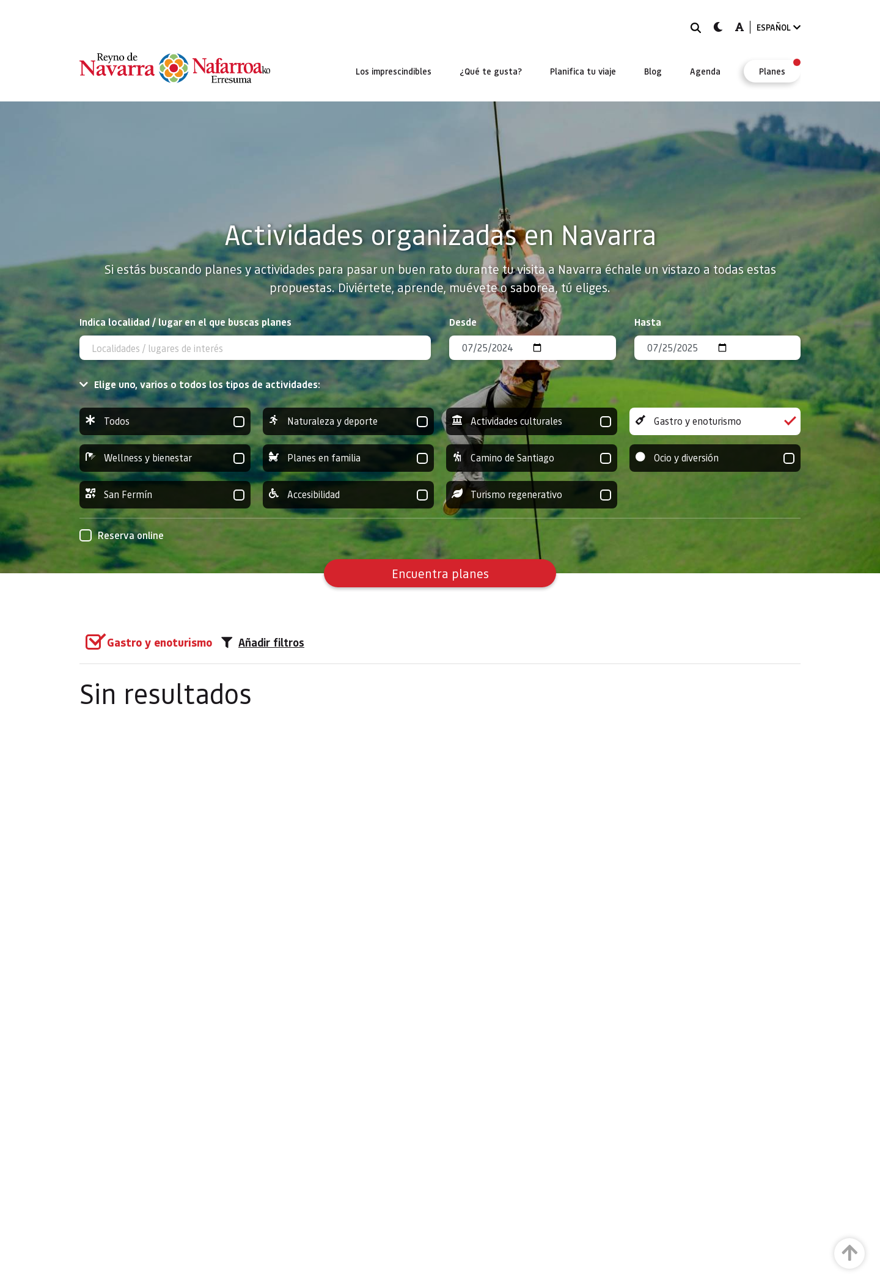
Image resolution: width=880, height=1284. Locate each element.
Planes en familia (348, 458)
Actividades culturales (531, 421)
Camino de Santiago (531, 458)
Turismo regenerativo (531, 494)
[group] (165, 421)
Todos (165, 421)
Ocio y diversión (715, 458)
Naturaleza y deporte (348, 421)
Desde (463, 321)
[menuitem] (393, 70)
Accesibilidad (348, 494)
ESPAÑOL (779, 27)
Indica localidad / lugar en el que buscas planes (185, 321)
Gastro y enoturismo (715, 421)
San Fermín (165, 494)
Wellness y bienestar (165, 458)
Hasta (647, 321)
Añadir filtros (262, 642)
